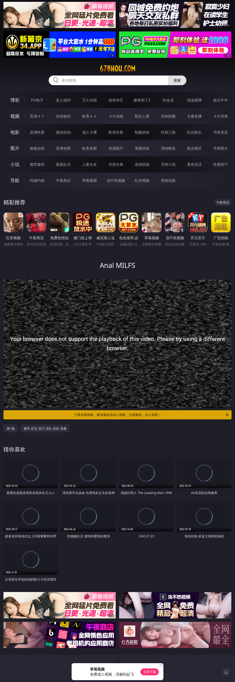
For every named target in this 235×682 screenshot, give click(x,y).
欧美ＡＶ (89, 116)
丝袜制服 (168, 116)
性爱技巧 (220, 164)
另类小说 (168, 164)
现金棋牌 (194, 100)
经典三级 (168, 132)
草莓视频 (89, 180)
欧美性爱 (116, 132)
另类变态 (220, 132)
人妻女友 (89, 164)
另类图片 (220, 148)
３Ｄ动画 (116, 116)
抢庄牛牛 (220, 100)
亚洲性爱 (37, 132)
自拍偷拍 (63, 116)
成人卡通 (89, 132)
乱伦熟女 (194, 132)
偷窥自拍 (37, 148)
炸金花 (168, 100)
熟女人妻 (142, 116)
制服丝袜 (142, 132)
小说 (15, 164)
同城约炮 (37, 180)
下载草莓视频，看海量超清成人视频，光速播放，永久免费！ (151, 415)
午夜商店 (63, 180)
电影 (15, 132)
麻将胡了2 (142, 100)
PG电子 (37, 100)
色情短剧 (168, 180)
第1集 (11, 428)
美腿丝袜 (142, 148)
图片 (15, 148)
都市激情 (37, 164)
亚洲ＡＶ (37, 116)
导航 (15, 180)
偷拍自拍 (63, 132)
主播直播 (194, 116)
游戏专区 (116, 100)
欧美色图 (89, 148)
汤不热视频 (116, 180)
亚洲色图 (63, 148)
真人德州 (63, 100)
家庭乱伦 (63, 164)
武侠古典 (116, 164)
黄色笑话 (194, 164)
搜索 (177, 80)
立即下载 (149, 672)
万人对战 (89, 100)
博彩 (15, 100)
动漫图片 (116, 148)
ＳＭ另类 (220, 116)
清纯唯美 (168, 148)
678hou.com (117, 68)
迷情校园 (142, 164)
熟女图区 (194, 148)
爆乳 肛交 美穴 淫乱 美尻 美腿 (45, 428)
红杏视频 (142, 180)
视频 (15, 116)
